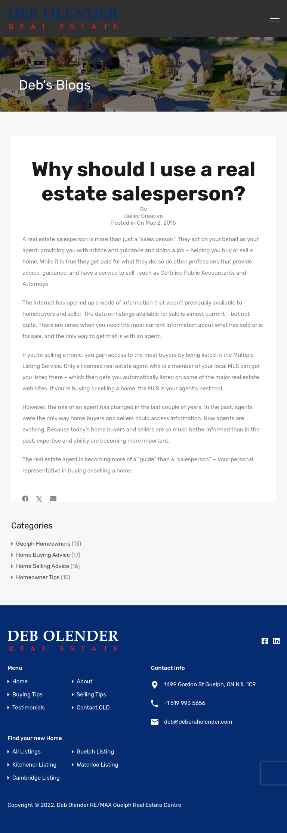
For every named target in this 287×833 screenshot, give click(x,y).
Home (20, 681)
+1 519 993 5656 (184, 703)
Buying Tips (27, 695)
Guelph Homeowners (43, 543)
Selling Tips (91, 695)
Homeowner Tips (38, 577)
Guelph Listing (95, 752)
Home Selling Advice (42, 566)
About (84, 681)
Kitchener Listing (34, 765)
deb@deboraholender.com (198, 721)
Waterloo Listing (97, 765)
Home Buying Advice (43, 555)
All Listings (26, 752)
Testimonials (28, 708)
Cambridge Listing (36, 778)
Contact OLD (93, 708)
